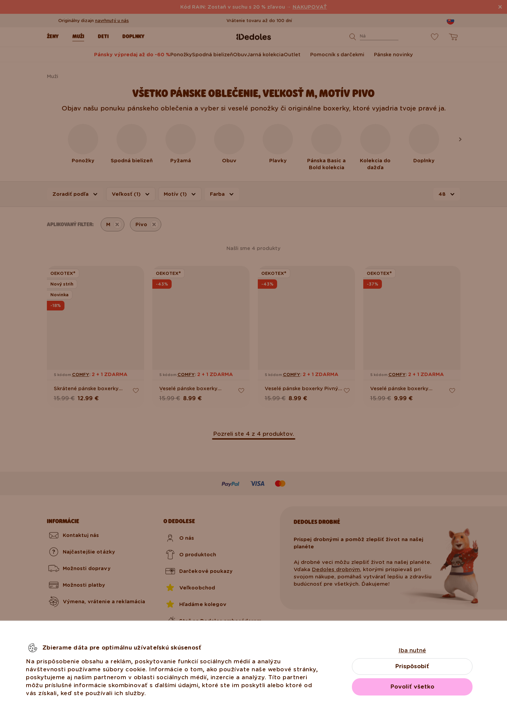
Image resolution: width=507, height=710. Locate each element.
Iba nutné (412, 650)
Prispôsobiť (412, 666)
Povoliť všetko (412, 686)
